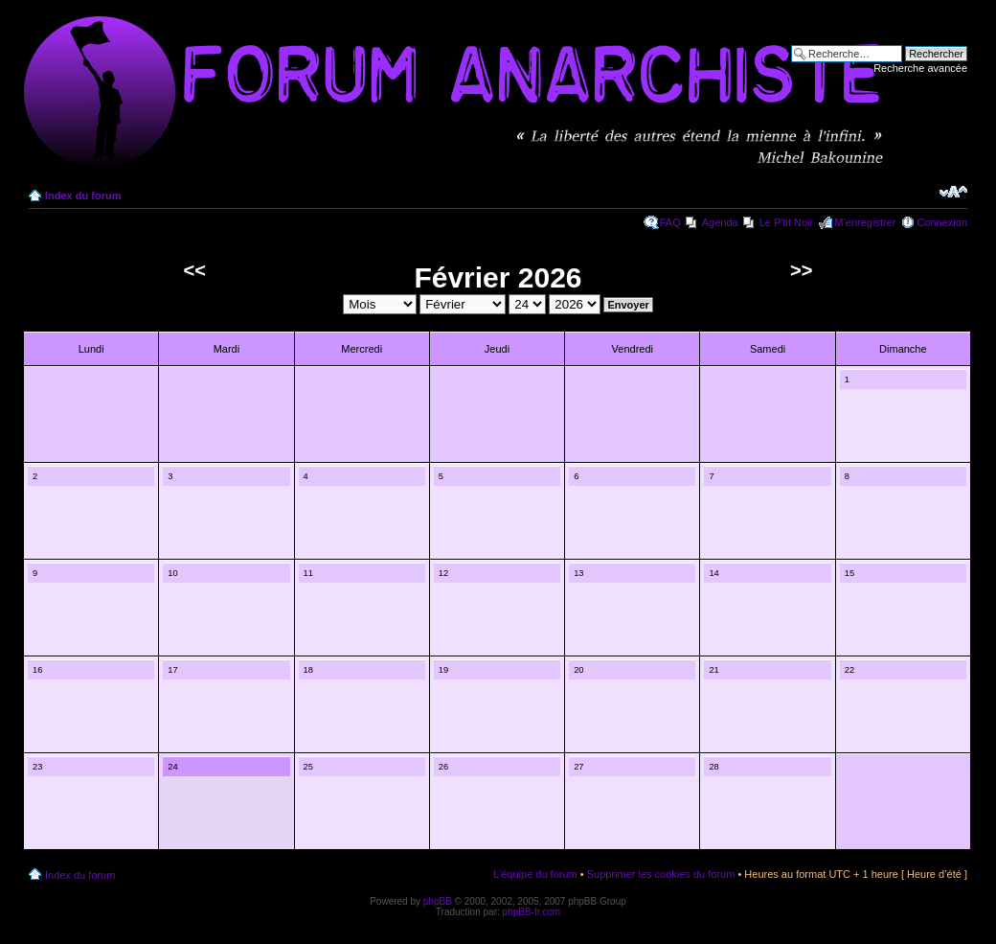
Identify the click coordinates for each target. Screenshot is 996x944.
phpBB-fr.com (532, 912)
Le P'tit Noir (786, 222)
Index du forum (83, 195)
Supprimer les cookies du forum (661, 874)
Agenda (720, 222)
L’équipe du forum (535, 874)
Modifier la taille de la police (953, 191)
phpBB (437, 901)
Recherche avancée (920, 68)
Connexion (942, 222)
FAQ (670, 222)
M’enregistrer (864, 222)
